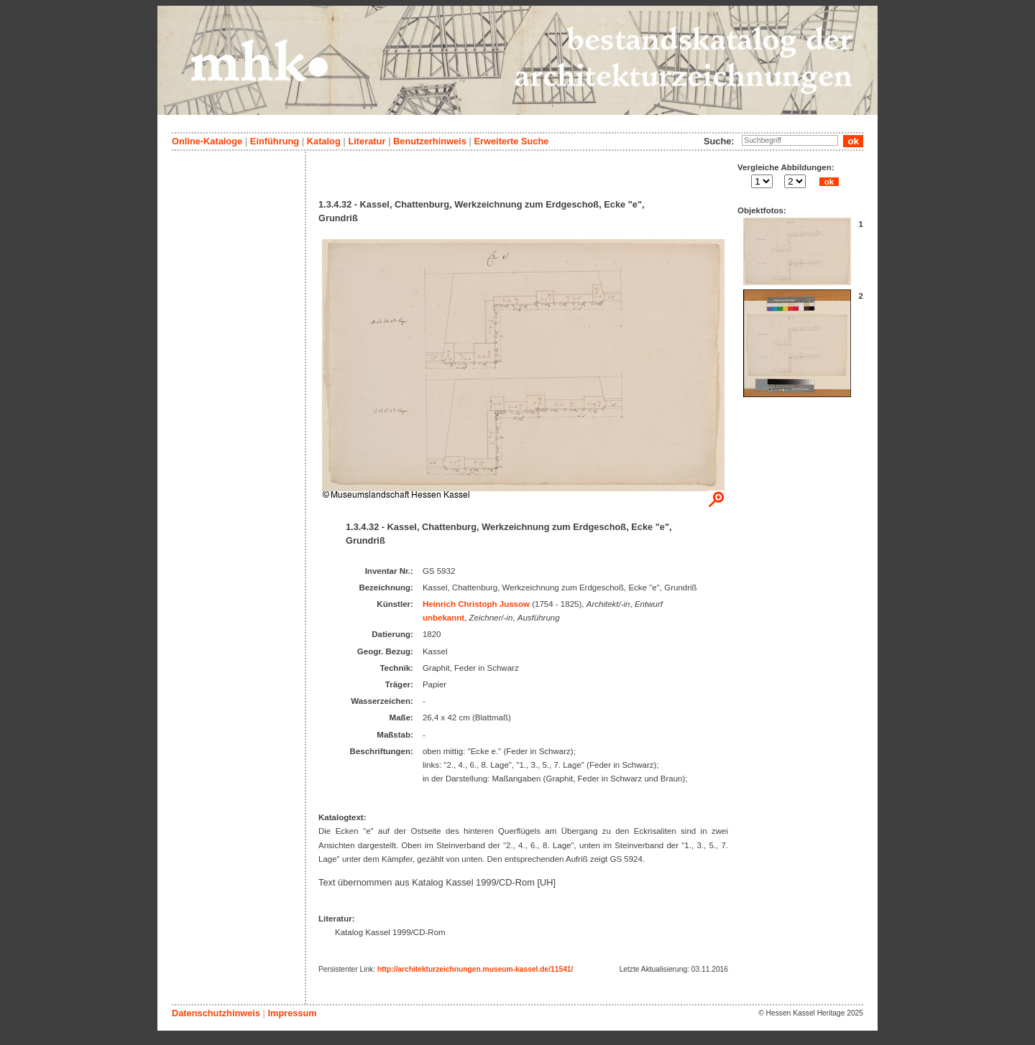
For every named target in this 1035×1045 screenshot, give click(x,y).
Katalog (324, 141)
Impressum (291, 1013)
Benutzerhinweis (429, 141)
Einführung (274, 141)
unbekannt (443, 617)
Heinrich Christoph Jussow (476, 604)
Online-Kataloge (207, 141)
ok (828, 181)
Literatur (366, 141)
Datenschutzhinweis (216, 1013)
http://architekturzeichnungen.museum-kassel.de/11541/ (475, 969)
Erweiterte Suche (511, 141)
